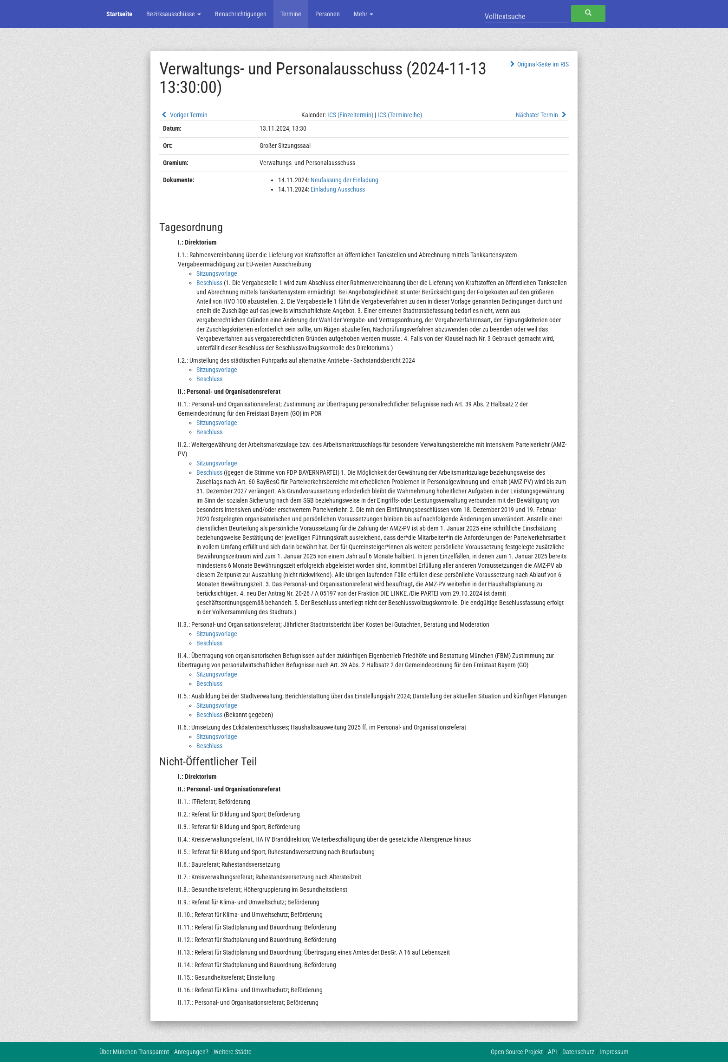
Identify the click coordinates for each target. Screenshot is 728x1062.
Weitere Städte (233, 1051)
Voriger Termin (183, 115)
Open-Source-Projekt (517, 1051)
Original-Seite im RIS (538, 64)
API (552, 1051)
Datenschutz (578, 1051)
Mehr (363, 14)
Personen (327, 14)
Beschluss (209, 282)
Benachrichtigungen (240, 14)
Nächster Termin (542, 115)
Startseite (119, 14)
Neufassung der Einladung (344, 180)
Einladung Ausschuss (338, 189)
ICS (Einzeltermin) (350, 115)
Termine (290, 14)
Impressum (614, 1051)
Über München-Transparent (134, 1051)
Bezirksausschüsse (173, 14)
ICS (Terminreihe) (399, 115)
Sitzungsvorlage (216, 273)
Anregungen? (191, 1051)
